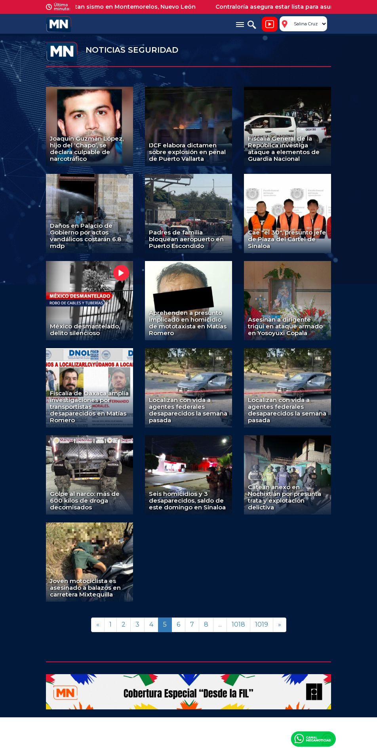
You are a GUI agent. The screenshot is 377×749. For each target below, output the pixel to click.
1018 (238, 624)
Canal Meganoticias (313, 738)
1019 (261, 624)
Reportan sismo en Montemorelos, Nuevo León (131, 6)
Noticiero (270, 24)
